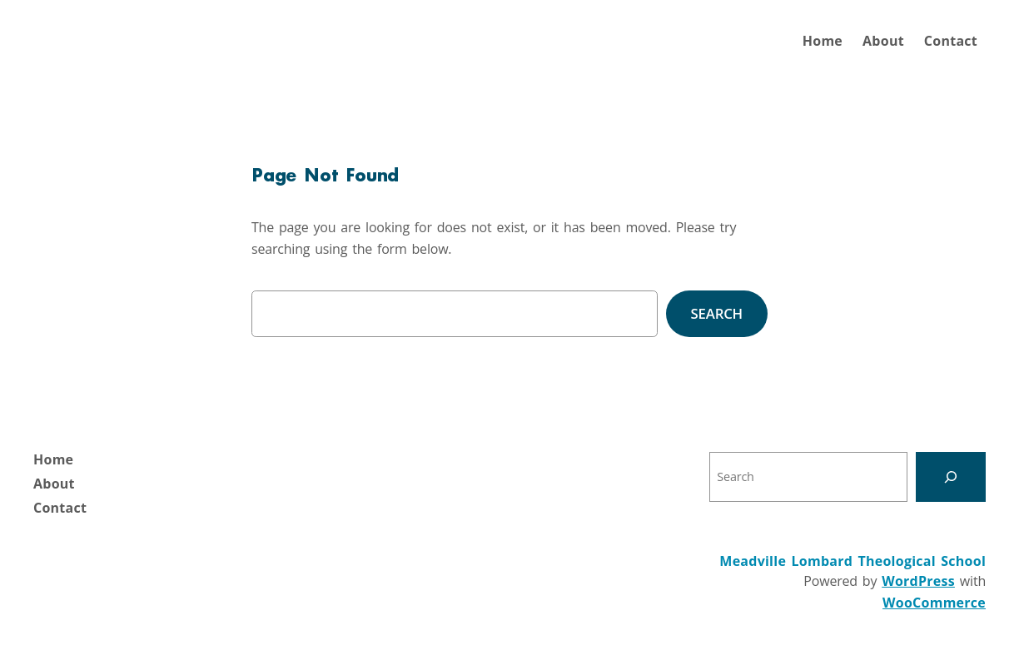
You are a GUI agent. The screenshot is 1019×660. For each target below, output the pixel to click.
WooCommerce (934, 602)
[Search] (951, 477)
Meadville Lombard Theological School (852, 561)
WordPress (918, 581)
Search (717, 313)
